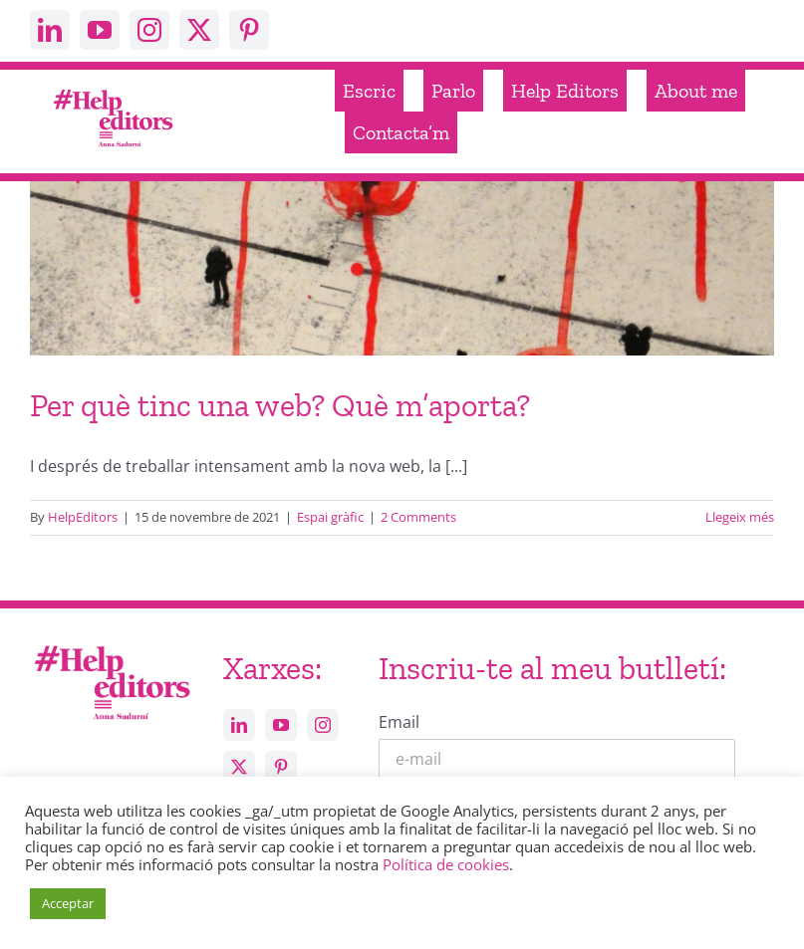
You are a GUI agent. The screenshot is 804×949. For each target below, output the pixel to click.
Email (399, 722)
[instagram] (149, 30)
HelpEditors (83, 517)
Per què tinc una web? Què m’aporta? (280, 405)
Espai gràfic (330, 517)
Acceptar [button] (68, 903)
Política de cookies (446, 864)
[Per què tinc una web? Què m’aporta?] (402, 342)
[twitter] (199, 30)
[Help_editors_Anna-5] (111, 646)
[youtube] (100, 30)
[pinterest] (249, 30)
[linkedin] (50, 30)
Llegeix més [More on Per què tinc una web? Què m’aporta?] (739, 517)
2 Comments (418, 517)
